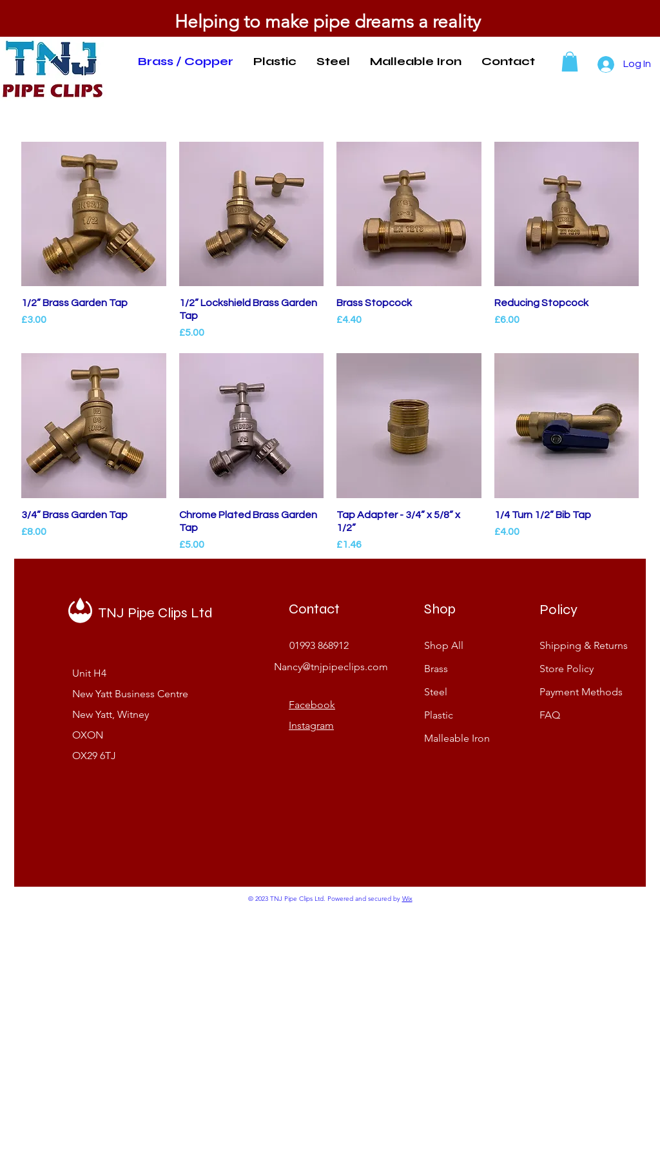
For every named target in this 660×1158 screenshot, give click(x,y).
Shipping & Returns (583, 645)
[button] (569, 62)
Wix (407, 898)
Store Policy (567, 668)
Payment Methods (582, 692)
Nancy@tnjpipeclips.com (331, 667)
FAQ (549, 715)
